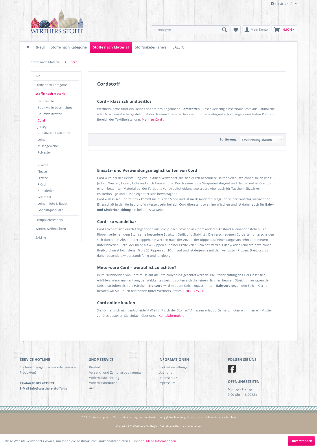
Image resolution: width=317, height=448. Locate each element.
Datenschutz (167, 378)
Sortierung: (228, 139)
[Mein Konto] (256, 29)
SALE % (40, 237)
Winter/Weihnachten (50, 229)
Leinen (43, 139)
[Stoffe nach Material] (111, 47)
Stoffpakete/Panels (49, 220)
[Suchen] (224, 29)
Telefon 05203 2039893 (37, 383)
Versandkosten (149, 417)
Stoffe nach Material (50, 94)
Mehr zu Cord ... (154, 119)
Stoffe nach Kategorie (51, 85)
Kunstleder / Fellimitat (54, 133)
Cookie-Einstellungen (174, 367)
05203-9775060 (193, 291)
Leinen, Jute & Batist (52, 203)
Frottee (43, 178)
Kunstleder (46, 191)
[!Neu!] (40, 47)
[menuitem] (190, 29)
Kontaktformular (171, 315)
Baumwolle (46, 101)
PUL (40, 159)
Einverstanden (301, 441)
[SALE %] (178, 47)
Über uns (165, 372)
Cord (41, 120)
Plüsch (42, 184)
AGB (92, 388)
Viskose (43, 165)
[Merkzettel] (236, 29)
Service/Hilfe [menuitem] (282, 4)
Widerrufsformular (103, 383)
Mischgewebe (48, 146)
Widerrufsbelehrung (104, 378)
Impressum (166, 383)
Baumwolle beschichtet (55, 107)
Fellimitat (44, 197)
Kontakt (94, 367)
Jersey (42, 127)
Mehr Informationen (161, 441)
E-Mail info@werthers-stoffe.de (43, 388)
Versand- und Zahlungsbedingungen (116, 372)
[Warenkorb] (284, 29)
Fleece (42, 171)
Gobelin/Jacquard (50, 210)
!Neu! (39, 76)
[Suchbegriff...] (190, 29)
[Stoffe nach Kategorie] (69, 47)
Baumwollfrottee (50, 114)
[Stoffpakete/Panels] (151, 47)
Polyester (44, 152)
